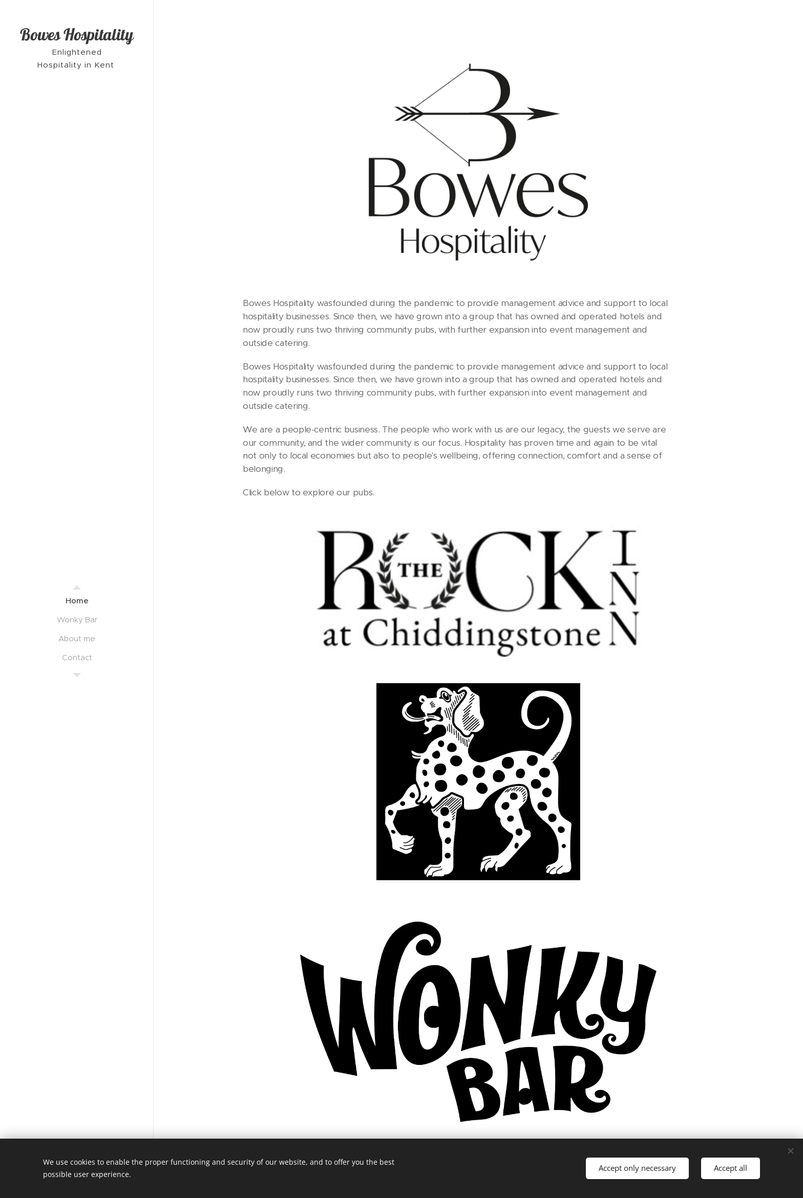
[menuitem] (77, 600)
